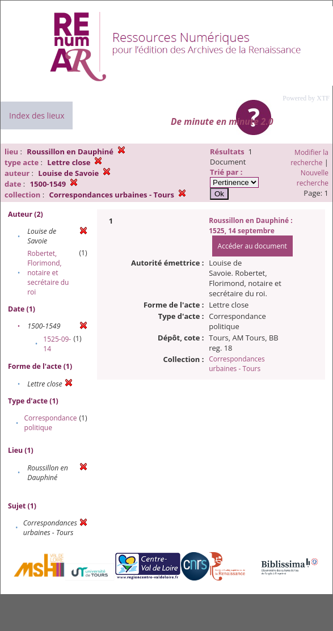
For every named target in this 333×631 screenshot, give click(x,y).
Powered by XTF (306, 98)
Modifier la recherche (309, 157)
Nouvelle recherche (312, 178)
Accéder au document (252, 246)
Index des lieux (36, 115)
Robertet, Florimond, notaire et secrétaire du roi (48, 273)
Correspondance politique (50, 422)
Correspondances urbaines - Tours (237, 363)
